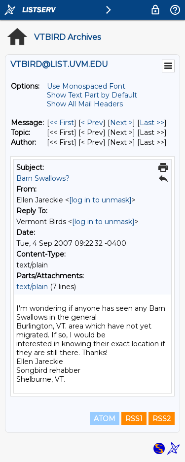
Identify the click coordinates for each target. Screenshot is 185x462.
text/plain (32, 286)
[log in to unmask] (100, 200)
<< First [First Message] (61, 122)
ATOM (104, 418)
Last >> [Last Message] (152, 122)
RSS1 (134, 418)
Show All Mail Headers (85, 103)
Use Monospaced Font (86, 86)
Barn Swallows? (43, 178)
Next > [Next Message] (121, 122)
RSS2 (161, 418)
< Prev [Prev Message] (92, 122)
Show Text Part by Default (92, 95)
